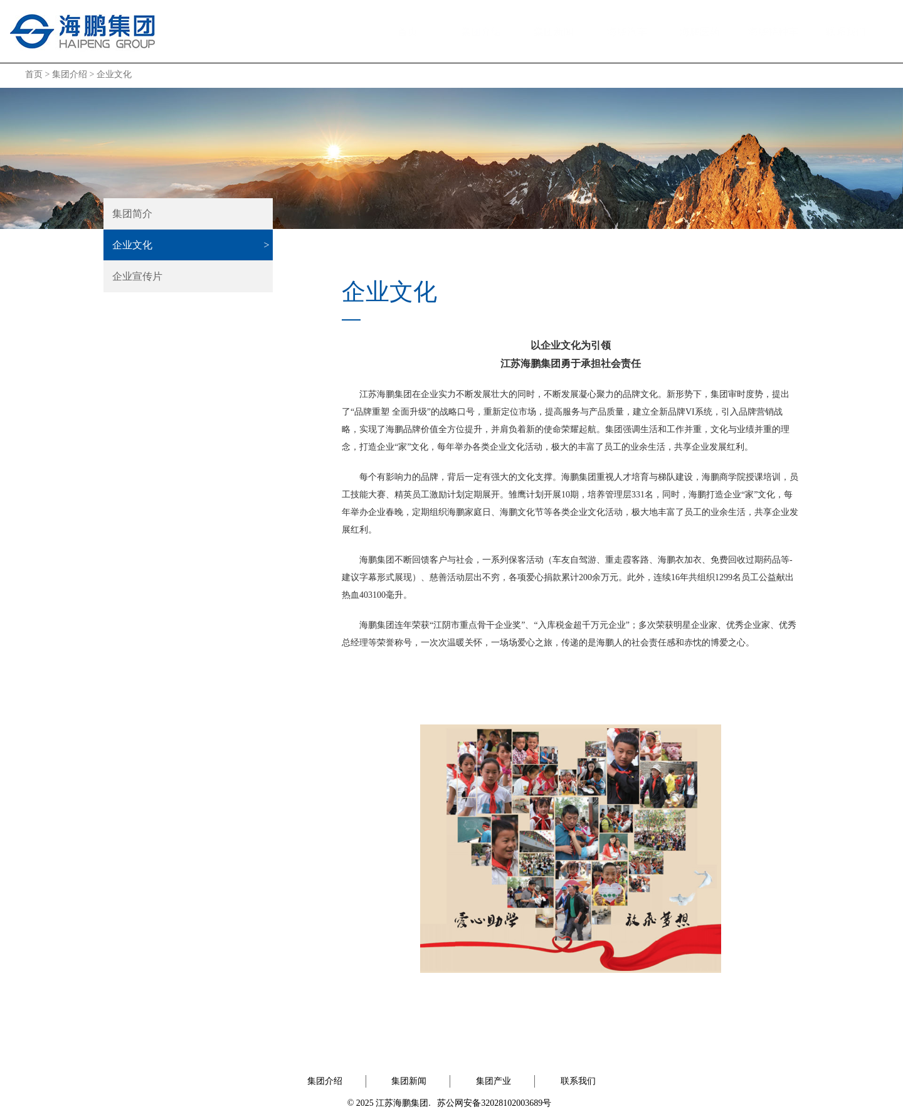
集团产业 (493, 1081)
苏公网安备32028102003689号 (494, 1103)
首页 (408, 31)
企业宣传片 (137, 276)
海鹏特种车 (773, 31)
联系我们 (846, 31)
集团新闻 (554, 31)
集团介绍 (481, 31)
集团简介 (132, 213)
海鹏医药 (700, 31)
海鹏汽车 (627, 31)
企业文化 (114, 74)
